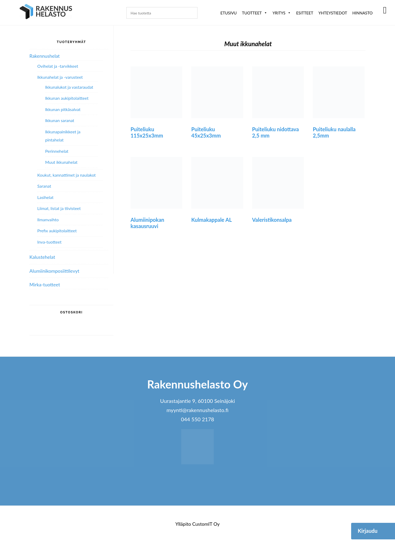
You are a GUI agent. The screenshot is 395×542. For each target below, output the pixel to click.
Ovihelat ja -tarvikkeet (57, 66)
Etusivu (228, 12)
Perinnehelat (56, 151)
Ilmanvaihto (48, 219)
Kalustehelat (42, 257)
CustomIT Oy (206, 524)
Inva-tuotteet (49, 241)
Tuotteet (254, 12)
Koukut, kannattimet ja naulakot (66, 174)
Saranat (44, 185)
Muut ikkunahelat (61, 162)
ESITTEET (304, 12)
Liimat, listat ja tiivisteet (59, 208)
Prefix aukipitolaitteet (57, 230)
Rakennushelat (44, 56)
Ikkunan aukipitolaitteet (67, 98)
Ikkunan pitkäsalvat (62, 109)
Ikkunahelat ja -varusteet (60, 77)
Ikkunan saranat (59, 120)
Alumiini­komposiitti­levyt (54, 271)
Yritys (282, 12)
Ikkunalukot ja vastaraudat (69, 87)
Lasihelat (45, 197)
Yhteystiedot (333, 12)
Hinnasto (362, 12)
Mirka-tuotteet (44, 284)
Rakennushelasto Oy (46, 12)
